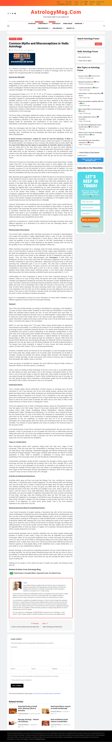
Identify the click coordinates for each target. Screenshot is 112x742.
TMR (12, 50)
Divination (78, 23)
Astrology (32, 22)
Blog (11, 573)
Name (13, 669)
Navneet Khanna (23, 714)
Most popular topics (84, 57)
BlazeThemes (41, 739)
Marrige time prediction (85, 82)
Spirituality (56, 23)
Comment (14, 647)
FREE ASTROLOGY (43, 28)
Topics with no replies (85, 60)
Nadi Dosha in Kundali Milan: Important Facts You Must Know (37, 573)
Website (54, 669)
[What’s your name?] (90, 202)
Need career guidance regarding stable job (91, 101)
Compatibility (44, 22)
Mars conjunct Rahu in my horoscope (89, 109)
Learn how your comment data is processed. (47, 693)
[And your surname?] (90, 208)
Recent (19, 39)
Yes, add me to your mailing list (21, 680)
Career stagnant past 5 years (87, 117)
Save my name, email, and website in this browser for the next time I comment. (36, 676)
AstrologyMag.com (56, 12)
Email (33, 669)
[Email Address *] (90, 213)
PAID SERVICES (57, 28)
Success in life (83, 76)
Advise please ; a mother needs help (89, 93)
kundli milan (67, 23)
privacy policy (86, 226)
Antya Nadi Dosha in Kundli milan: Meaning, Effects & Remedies (27, 709)
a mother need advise (85, 88)
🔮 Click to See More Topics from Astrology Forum (90, 159)
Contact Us (70, 28)
